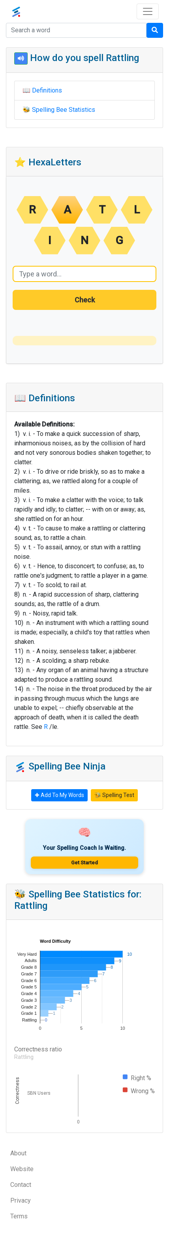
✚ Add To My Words (59, 795)
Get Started (84, 863)
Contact (20, 1184)
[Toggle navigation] (148, 11)
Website (22, 1169)
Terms (19, 1216)
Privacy (20, 1200)
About (18, 1153)
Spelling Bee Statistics (63, 109)
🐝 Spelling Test (114, 795)
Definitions (47, 90)
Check (85, 300)
